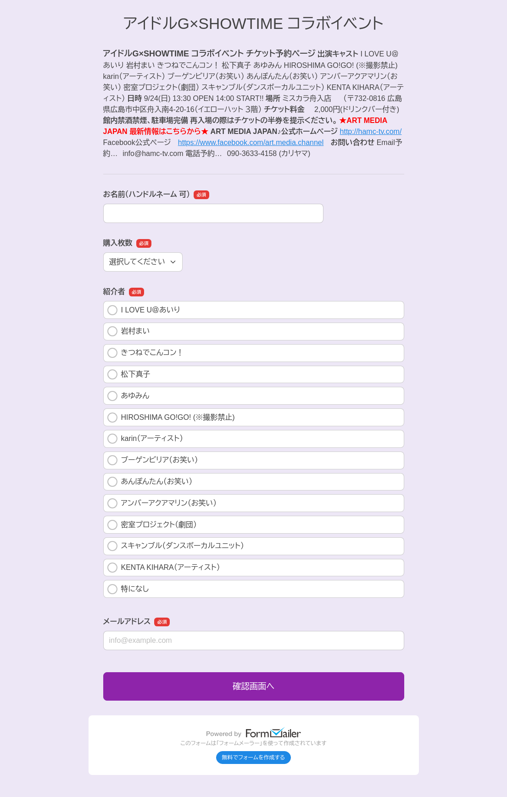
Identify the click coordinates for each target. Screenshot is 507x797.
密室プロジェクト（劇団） (152, 525)
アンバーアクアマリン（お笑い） (162, 503)
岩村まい (128, 331)
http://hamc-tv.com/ (371, 131)
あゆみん (128, 396)
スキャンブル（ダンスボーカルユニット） (176, 546)
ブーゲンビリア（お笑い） (152, 460)
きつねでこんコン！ (145, 353)
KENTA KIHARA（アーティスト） (163, 568)
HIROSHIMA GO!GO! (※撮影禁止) (171, 417)
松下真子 (128, 374)
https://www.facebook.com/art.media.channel (251, 142)
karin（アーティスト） (145, 439)
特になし (128, 589)
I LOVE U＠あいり (143, 310)
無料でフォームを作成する (253, 757)
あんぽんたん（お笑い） (150, 482)
